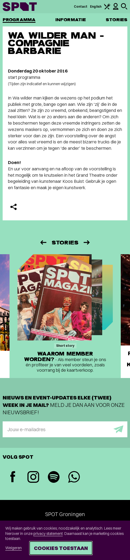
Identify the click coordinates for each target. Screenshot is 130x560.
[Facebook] (13, 477)
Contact (81, 6)
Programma (19, 19)
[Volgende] (87, 242)
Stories (116, 19)
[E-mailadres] (65, 429)
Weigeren (13, 547)
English (95, 6)
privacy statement (48, 533)
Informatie (70, 19)
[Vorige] (42, 242)
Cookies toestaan (61, 548)
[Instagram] (33, 477)
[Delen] (13, 206)
